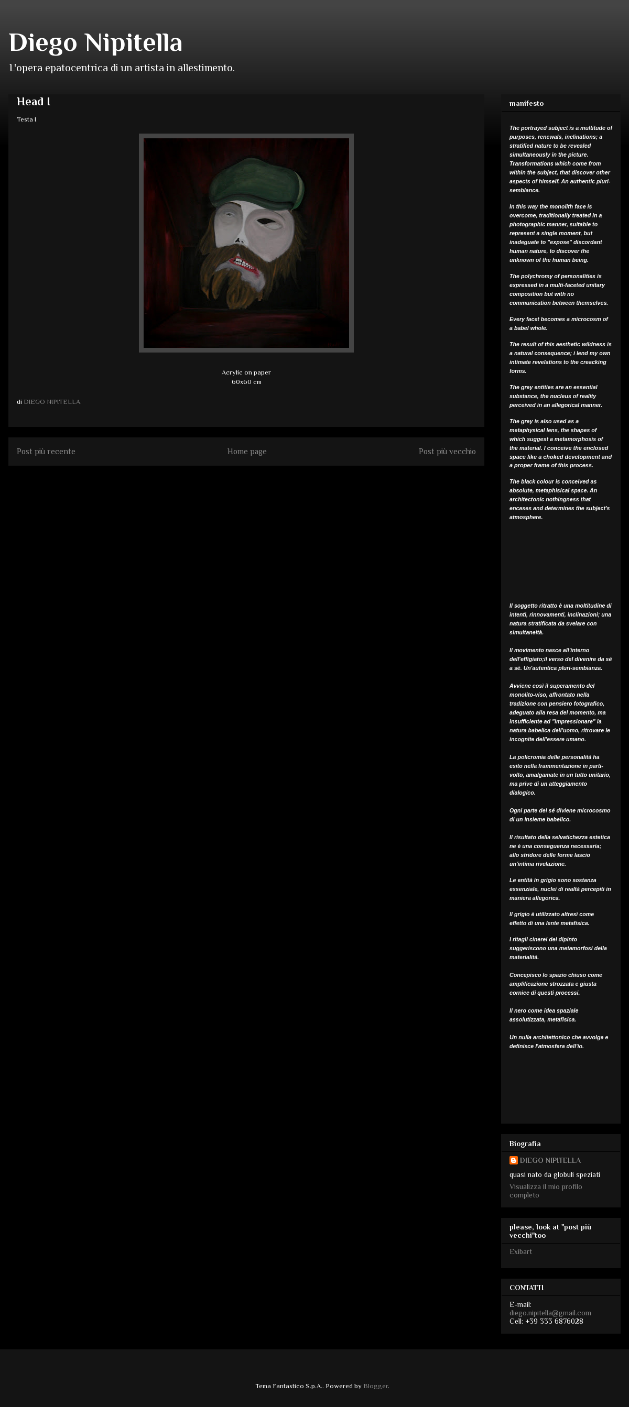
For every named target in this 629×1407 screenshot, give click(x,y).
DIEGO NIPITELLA (550, 1160)
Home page (247, 451)
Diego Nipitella (95, 42)
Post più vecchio (447, 451)
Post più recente (46, 451)
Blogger (375, 1386)
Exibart (520, 1251)
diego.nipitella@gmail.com (550, 1313)
